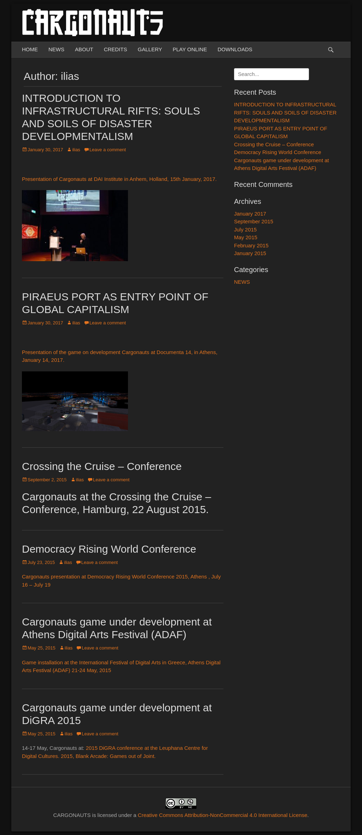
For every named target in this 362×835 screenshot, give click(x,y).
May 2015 (245, 237)
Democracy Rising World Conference (109, 549)
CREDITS (115, 49)
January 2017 (250, 214)
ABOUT (84, 49)
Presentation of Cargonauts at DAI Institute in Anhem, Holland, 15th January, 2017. (119, 179)
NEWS (56, 49)
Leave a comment (107, 149)
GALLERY (150, 49)
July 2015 (245, 230)
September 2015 (253, 221)
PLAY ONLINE (190, 49)
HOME (30, 49)
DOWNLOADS (234, 49)
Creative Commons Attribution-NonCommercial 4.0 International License (222, 815)
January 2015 (250, 253)
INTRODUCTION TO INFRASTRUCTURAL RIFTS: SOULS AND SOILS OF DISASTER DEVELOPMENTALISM (285, 112)
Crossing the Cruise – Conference (102, 466)
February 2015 (251, 245)
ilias (76, 149)
